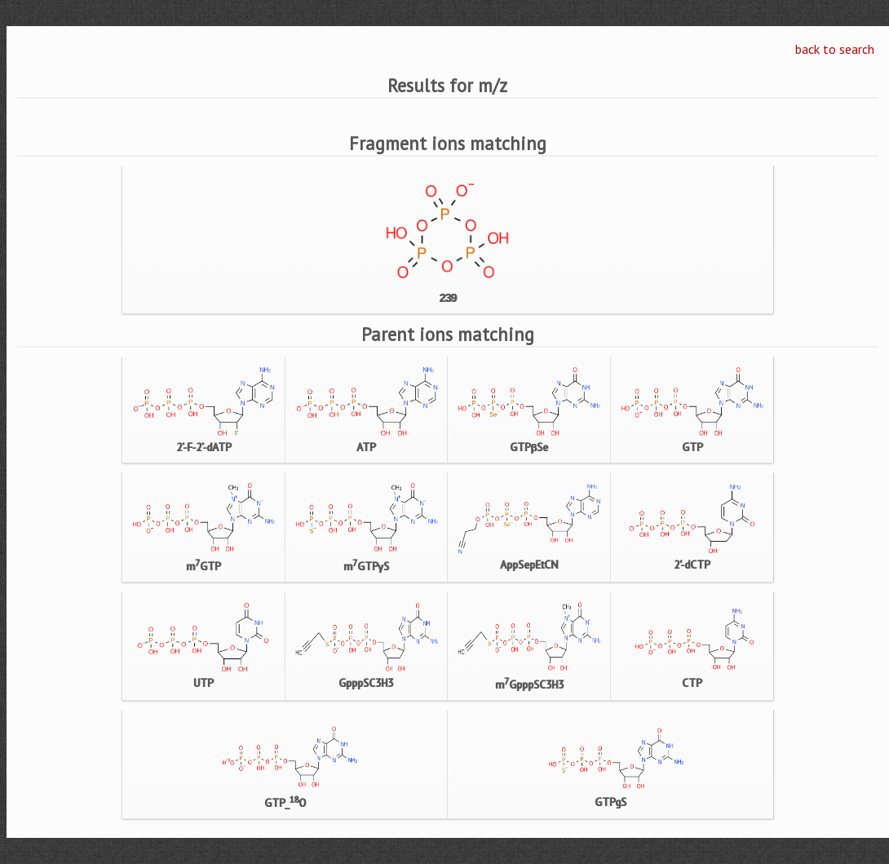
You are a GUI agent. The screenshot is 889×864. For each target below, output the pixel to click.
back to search (834, 49)
